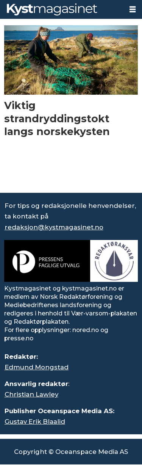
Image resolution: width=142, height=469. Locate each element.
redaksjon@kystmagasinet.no (54, 227)
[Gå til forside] (61, 9)
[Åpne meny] (132, 9)
